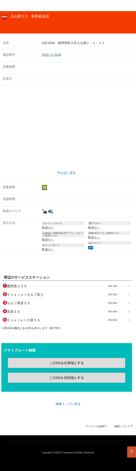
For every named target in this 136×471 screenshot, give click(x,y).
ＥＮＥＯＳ (14, 6)
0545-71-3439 (51, 54)
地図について (122, 426)
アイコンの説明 (94, 426)
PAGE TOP (131, 452)
